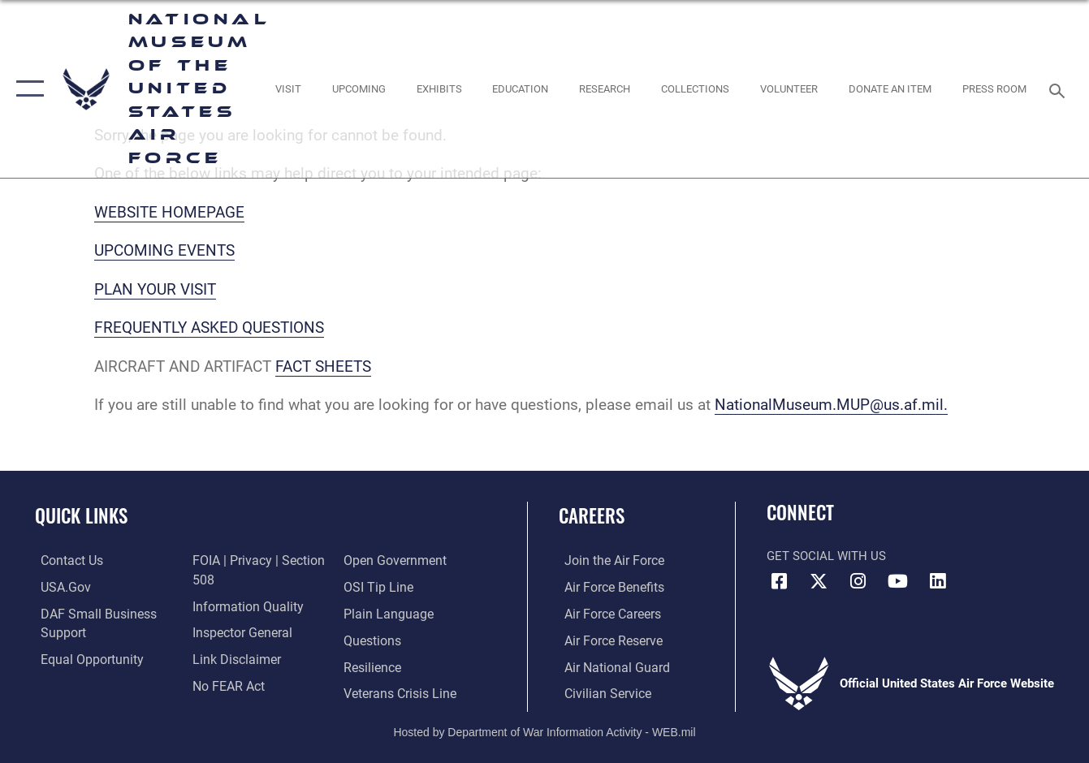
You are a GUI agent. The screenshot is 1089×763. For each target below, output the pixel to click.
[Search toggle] (1060, 89)
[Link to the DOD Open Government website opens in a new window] (393, 561)
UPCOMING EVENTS (164, 250)
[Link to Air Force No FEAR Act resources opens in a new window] (225, 684)
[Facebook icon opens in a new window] (779, 581)
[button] (26, 89)
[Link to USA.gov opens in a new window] (59, 587)
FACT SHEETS (323, 366)
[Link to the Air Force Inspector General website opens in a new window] (238, 632)
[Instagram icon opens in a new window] (858, 581)
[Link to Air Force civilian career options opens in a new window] (600, 692)
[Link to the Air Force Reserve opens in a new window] (607, 639)
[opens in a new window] (287, 88)
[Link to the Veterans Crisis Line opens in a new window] (400, 692)
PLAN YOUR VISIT (155, 289)
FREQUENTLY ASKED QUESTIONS (209, 327)
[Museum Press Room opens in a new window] (994, 88)
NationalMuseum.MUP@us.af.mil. (831, 404)
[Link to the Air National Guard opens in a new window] (609, 666)
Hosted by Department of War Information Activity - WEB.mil (544, 729)
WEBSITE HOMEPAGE (169, 212)
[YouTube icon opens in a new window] (898, 581)
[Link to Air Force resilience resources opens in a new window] (373, 666)
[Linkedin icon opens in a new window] (938, 581)
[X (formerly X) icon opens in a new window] (818, 581)
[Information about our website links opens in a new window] (232, 658)
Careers (591, 515)
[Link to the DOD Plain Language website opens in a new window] (386, 613)
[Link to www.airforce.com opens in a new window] (607, 561)
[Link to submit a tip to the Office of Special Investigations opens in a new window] (377, 587)
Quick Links (81, 515)
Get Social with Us (826, 556)
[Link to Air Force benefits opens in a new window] (607, 587)
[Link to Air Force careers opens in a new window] (606, 613)
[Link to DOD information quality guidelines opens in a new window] (242, 606)
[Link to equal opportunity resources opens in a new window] (83, 658)
